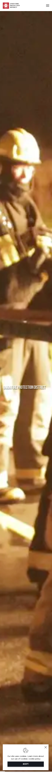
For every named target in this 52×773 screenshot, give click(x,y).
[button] (47, 5)
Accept (26, 764)
